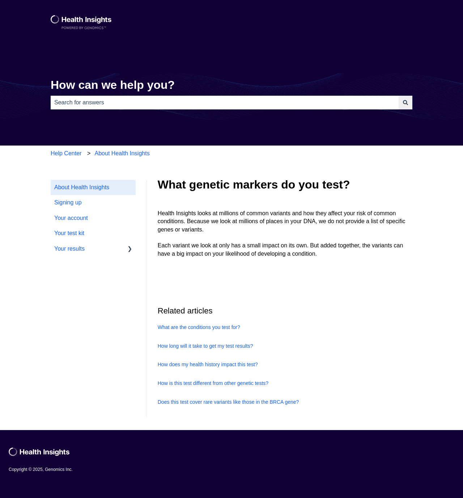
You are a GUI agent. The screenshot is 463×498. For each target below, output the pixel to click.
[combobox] (225, 102)
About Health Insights (122, 153)
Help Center (66, 153)
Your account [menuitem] (71, 218)
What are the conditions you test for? (199, 327)
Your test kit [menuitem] (69, 233)
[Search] (405, 102)
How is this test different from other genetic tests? (213, 383)
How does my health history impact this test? (208, 364)
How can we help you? (113, 84)
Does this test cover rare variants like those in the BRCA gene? (228, 402)
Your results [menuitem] (69, 249)
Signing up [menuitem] (68, 202)
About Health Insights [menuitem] (81, 187)
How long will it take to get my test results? (205, 346)
